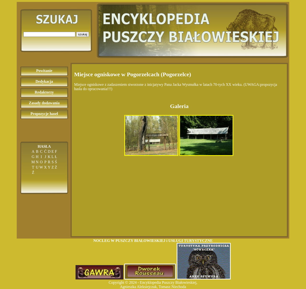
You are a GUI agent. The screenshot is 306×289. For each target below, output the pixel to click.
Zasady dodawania (44, 103)
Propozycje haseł (44, 114)
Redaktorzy (44, 92)
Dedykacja (44, 81)
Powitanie (44, 71)
